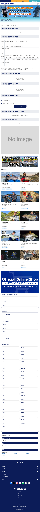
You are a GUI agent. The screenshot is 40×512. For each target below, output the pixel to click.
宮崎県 (4, 423)
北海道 (4, 347)
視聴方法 (34, 1)
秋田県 (4, 354)
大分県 (22, 419)
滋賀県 (4, 388)
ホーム (5, 1)
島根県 (22, 399)
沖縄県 (4, 426)
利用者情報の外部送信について (19, 506)
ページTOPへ (20, 462)
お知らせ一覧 (19, 495)
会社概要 (19, 491)
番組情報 (3, 468)
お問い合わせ (19, 500)
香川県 (4, 409)
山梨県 (4, 378)
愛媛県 (22, 409)
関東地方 (4, 318)
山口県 (4, 406)
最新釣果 (4, 298)
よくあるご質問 (5, 476)
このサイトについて (19, 504)
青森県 (22, 347)
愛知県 (4, 385)
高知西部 (27, 446)
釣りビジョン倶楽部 (20, 1)
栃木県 (4, 361)
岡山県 (4, 402)
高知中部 (15, 446)
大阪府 (4, 392)
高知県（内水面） (6, 20)
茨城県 (22, 358)
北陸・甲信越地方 (6, 321)
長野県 (22, 378)
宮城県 (22, 351)
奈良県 (4, 395)
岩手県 (4, 351)
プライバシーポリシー (19, 502)
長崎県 (22, 416)
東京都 (4, 368)
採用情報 (19, 498)
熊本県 (4, 419)
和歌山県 (23, 395)
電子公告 (19, 493)
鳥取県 (4, 399)
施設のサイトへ (7, 48)
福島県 (4, 358)
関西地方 (4, 328)
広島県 (22, 402)
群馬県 (22, 361)
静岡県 (22, 382)
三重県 (22, 385)
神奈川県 (23, 368)
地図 (4, 305)
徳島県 (22, 406)
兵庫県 (22, 392)
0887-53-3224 (7, 43)
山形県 (22, 354)
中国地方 (4, 331)
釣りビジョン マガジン (6, 474)
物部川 (11, 20)
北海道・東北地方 (6, 314)
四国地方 (4, 335)
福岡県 (22, 412)
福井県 (22, 375)
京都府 (22, 388)
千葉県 (22, 365)
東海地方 (4, 324)
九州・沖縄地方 (6, 338)
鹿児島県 (23, 423)
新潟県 (4, 371)
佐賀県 (4, 416)
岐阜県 (4, 382)
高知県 (2, 20)
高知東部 (3, 446)
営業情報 (4, 301)
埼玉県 (4, 365)
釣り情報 (3, 471)
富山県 (22, 371)
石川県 (4, 375)
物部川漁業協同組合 (28, 24)
